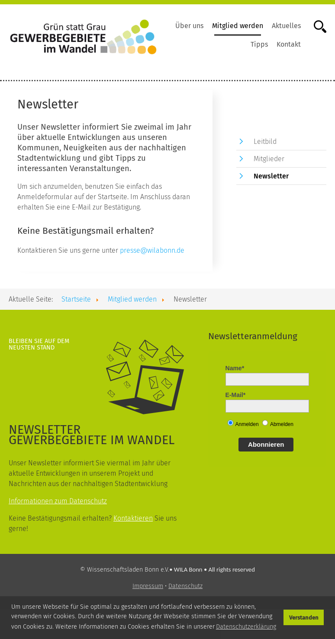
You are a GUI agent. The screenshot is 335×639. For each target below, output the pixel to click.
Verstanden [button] (304, 617)
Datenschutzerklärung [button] (246, 626)
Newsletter (271, 176)
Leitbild (265, 141)
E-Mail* (235, 394)
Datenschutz (185, 586)
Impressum (147, 586)
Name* (235, 368)
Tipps (259, 44)
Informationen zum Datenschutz (58, 501)
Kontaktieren (133, 518)
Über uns (189, 26)
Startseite (76, 299)
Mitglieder (269, 159)
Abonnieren (266, 444)
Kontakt (289, 44)
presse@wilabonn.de (152, 250)
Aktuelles (286, 26)
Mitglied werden (237, 26)
